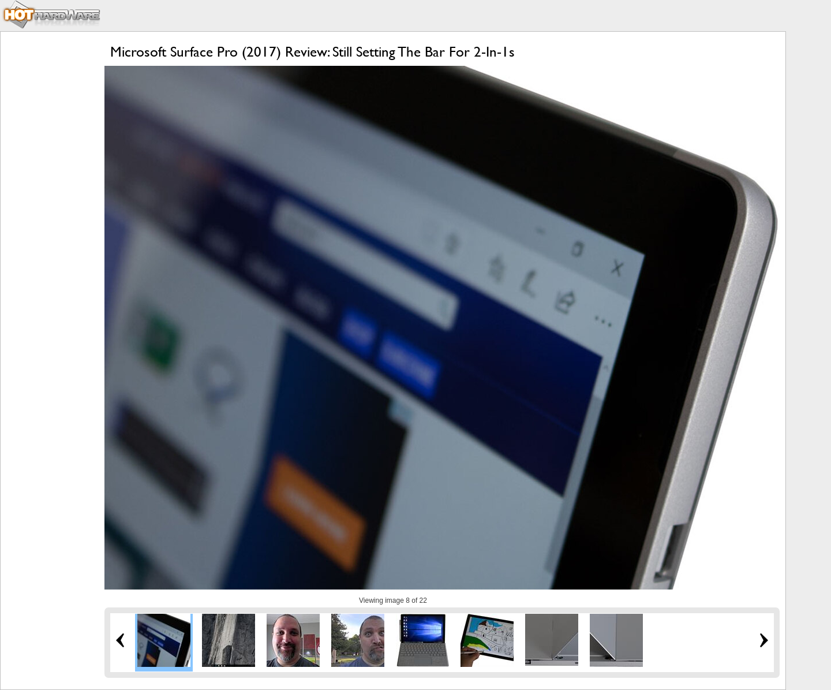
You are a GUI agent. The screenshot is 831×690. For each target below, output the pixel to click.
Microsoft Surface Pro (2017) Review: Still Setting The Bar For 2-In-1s (312, 51)
